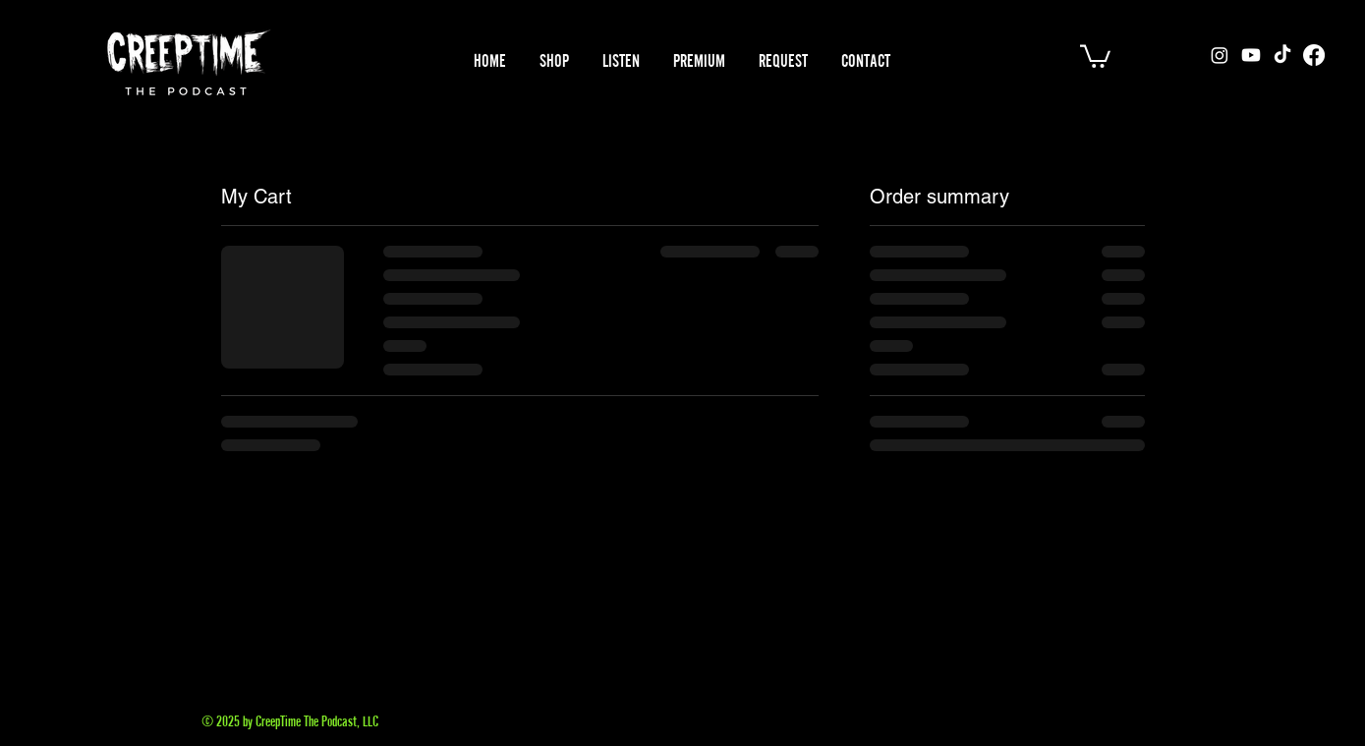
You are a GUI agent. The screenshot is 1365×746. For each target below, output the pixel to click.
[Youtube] (1251, 55)
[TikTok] (1282, 55)
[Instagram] (1219, 55)
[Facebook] (1314, 55)
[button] (621, 61)
